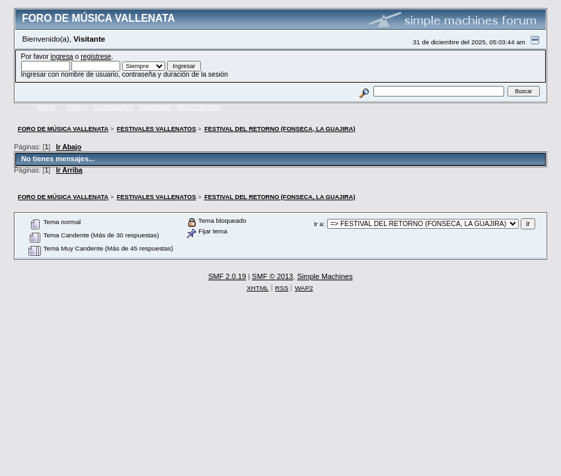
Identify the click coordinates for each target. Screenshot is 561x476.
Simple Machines (325, 276)
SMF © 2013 (272, 276)
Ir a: (319, 223)
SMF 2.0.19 (227, 276)
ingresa (62, 56)
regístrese (96, 56)
